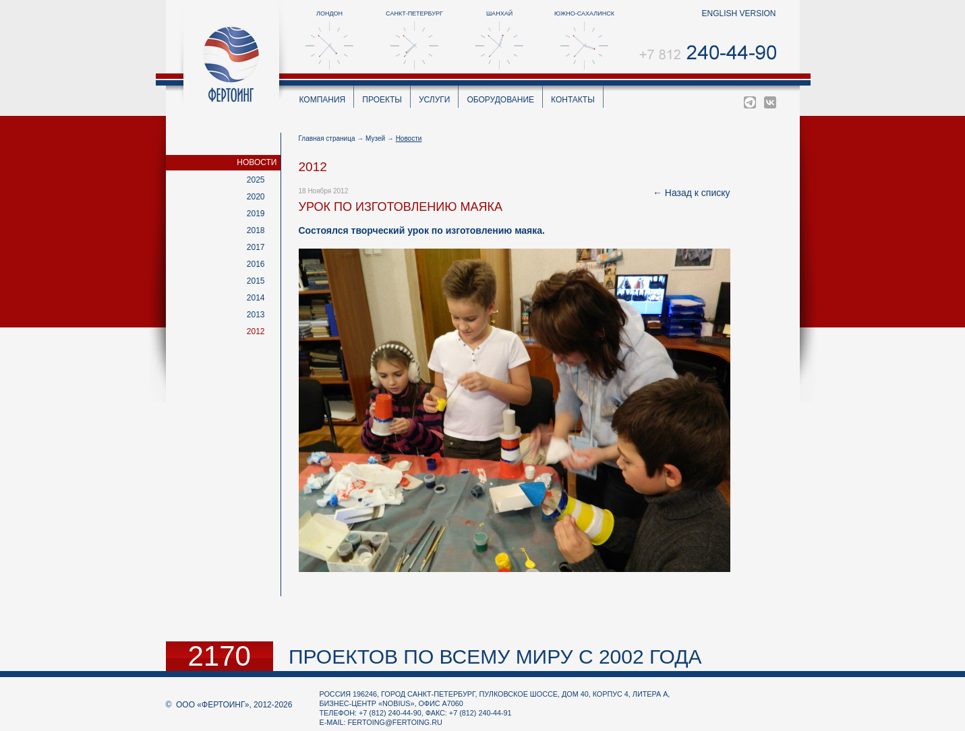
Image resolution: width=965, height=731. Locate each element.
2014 (256, 298)
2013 (256, 314)
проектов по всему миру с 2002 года (495, 656)
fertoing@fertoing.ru (395, 722)
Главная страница (327, 138)
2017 (256, 247)
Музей (375, 138)
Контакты (573, 99)
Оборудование (500, 99)
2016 (256, 264)
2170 (219, 656)
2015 (256, 281)
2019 (256, 213)
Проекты (382, 99)
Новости (256, 162)
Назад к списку (697, 192)
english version (738, 13)
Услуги (434, 99)
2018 (256, 230)
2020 (256, 196)
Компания (322, 99)
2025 (256, 180)
